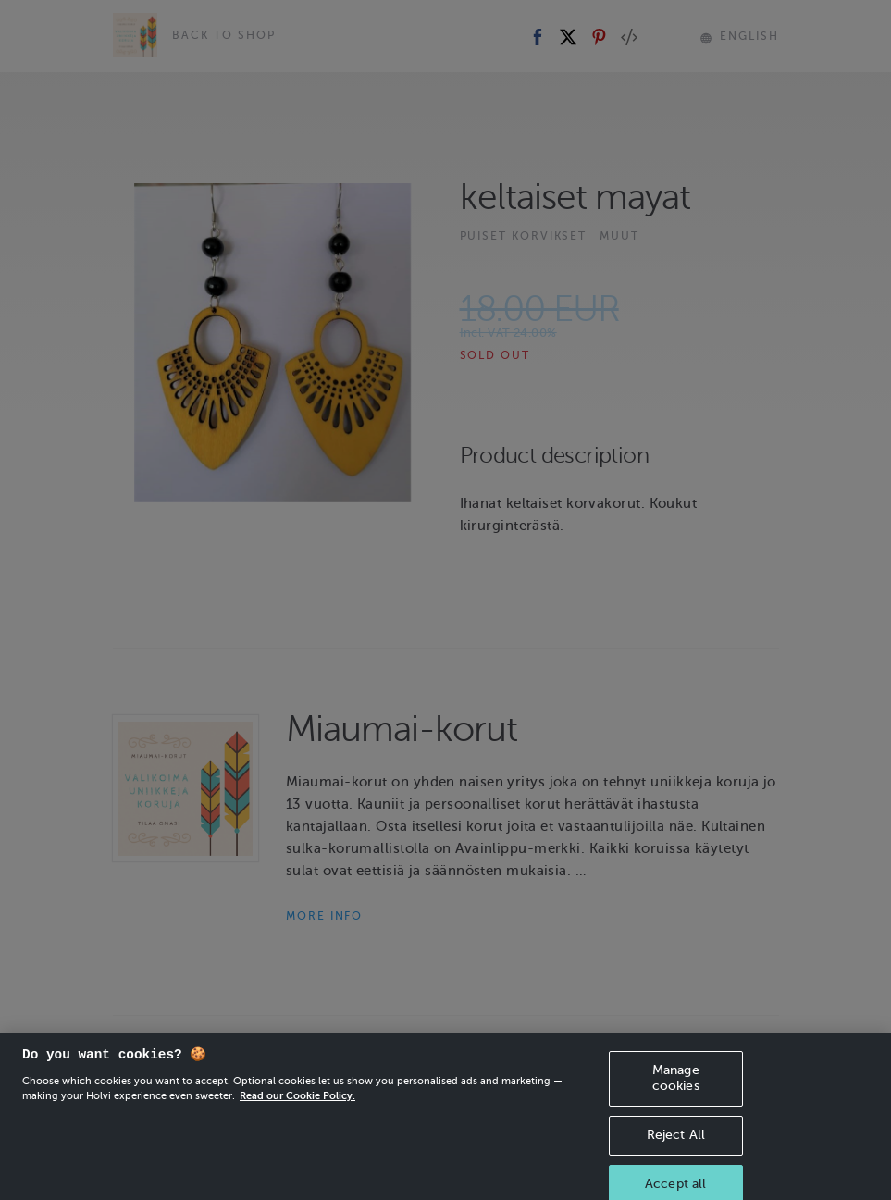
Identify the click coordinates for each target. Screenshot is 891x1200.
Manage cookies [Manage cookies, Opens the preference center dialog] (675, 1098)
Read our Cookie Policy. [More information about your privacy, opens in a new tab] (297, 1115)
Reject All (676, 1155)
